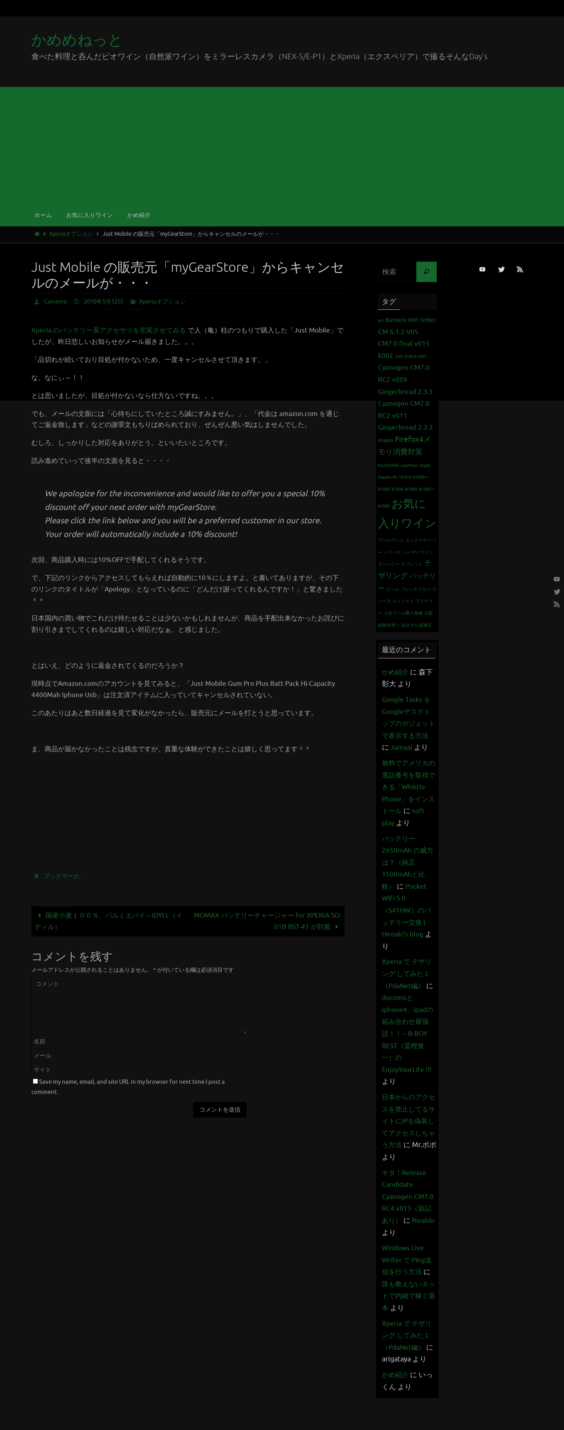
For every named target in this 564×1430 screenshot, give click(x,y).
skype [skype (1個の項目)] (424, 465)
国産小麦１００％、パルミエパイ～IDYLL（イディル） (108, 921)
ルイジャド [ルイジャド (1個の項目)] (403, 601)
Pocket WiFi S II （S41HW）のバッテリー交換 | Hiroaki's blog (408, 934)
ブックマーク (62, 876)
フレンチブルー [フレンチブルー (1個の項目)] (416, 589)
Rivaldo (394, 1256)
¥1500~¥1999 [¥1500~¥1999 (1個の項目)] (404, 489)
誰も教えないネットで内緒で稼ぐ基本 (406, 1319)
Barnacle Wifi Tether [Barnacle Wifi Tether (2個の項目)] (410, 320)
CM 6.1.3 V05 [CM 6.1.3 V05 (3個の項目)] (398, 332)
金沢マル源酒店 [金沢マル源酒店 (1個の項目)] (416, 625)
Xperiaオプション (71, 234)
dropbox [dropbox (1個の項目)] (386, 440)
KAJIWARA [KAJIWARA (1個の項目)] (388, 465)
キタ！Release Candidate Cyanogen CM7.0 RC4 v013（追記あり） (408, 1220)
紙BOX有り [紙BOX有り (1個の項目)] (389, 625)
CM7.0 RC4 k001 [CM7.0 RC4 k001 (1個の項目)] (411, 356)
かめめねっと (77, 40)
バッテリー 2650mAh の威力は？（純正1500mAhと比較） (408, 886)
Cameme (56, 302)
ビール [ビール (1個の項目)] (392, 589)
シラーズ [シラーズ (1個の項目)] (392, 552)
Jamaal (410, 747)
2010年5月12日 (107, 302)
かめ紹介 (396, 672)
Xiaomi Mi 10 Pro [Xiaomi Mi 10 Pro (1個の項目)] (394, 477)
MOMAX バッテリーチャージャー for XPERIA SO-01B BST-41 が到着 (268, 921)
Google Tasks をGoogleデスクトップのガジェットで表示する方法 (407, 723)
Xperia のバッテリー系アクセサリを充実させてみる (108, 330)
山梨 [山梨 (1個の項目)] (428, 613)
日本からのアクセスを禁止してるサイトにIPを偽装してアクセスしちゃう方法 (406, 1145)
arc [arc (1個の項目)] (381, 320)
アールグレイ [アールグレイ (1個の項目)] (391, 540)
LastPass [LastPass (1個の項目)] (409, 465)
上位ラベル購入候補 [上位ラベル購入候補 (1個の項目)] (403, 613)
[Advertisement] (282, 146)
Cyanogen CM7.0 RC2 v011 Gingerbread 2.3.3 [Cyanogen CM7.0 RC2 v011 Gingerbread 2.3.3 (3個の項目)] (405, 416)
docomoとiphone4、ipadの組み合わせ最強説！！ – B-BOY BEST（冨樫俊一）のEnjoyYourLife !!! (409, 1057)
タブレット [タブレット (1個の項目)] (412, 564)
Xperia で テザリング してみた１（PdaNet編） (408, 998)
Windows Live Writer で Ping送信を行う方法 (408, 1283)
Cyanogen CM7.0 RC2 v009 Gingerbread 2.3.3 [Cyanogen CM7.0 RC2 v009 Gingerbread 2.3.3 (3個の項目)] (405, 379)
